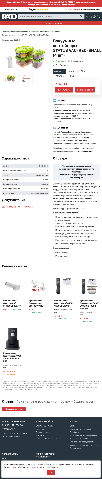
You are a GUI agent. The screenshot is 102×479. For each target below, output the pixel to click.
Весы (72, 426)
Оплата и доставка (44, 426)
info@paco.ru (11, 9)
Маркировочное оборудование (83, 435)
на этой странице (84, 151)
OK (51, 472)
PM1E (71, 4)
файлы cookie (24, 464)
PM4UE (71, 2)
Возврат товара (43, 432)
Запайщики (75, 432)
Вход (4, 459)
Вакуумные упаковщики (80, 429)
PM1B (64, 4)
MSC (59, 4)
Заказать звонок (72, 9)
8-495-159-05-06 (90, 9)
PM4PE (62, 2)
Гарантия (40, 429)
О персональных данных (46, 439)
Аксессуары (75, 448)
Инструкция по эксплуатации (20, 207)
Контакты (40, 435)
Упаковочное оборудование (82, 442)
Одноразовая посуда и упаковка (84, 445)
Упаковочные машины (79, 439)
